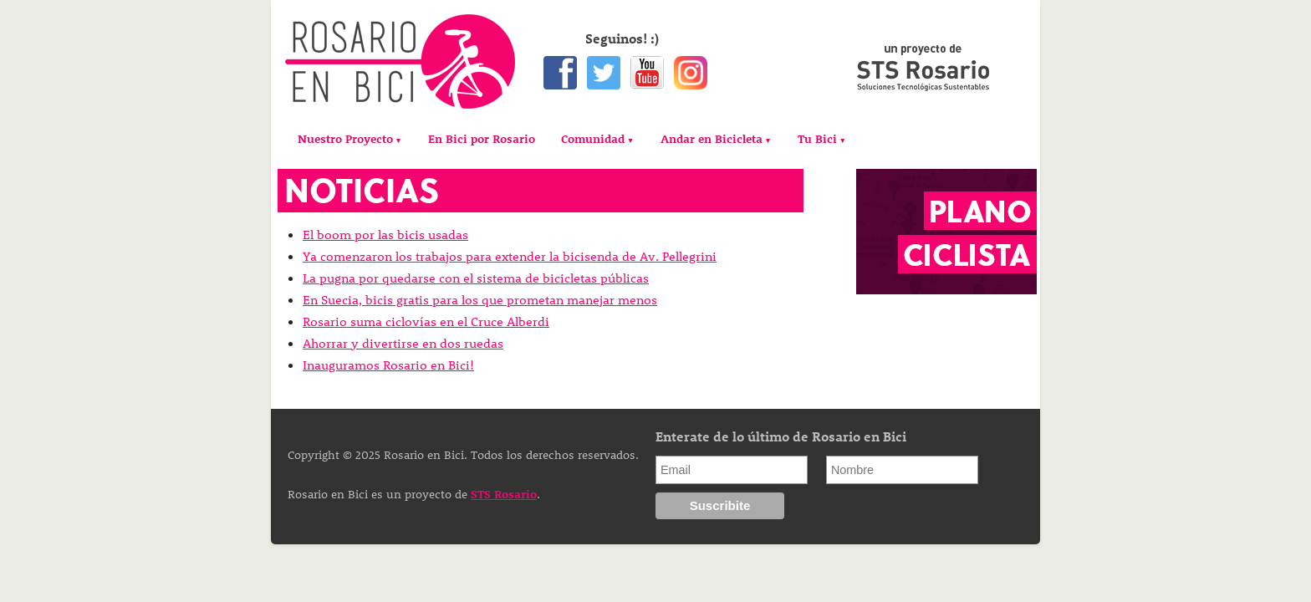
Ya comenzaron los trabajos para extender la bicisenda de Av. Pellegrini (510, 255)
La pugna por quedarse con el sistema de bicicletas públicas (476, 277)
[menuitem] (350, 139)
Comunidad (593, 138)
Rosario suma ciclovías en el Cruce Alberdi (426, 321)
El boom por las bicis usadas (385, 234)
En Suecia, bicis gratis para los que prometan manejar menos (480, 299)
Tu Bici (817, 138)
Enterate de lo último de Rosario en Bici (781, 436)
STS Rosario (504, 494)
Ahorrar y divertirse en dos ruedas (403, 342)
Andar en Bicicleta (712, 138)
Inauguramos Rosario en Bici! (388, 364)
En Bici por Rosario (481, 138)
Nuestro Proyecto (345, 138)
